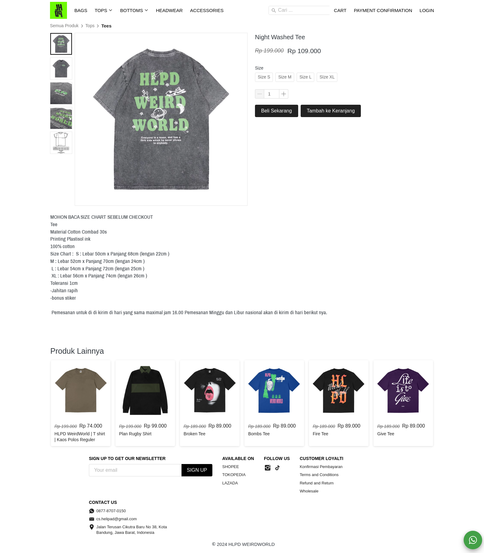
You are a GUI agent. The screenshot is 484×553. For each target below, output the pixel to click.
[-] (267, 468)
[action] (473, 540)
